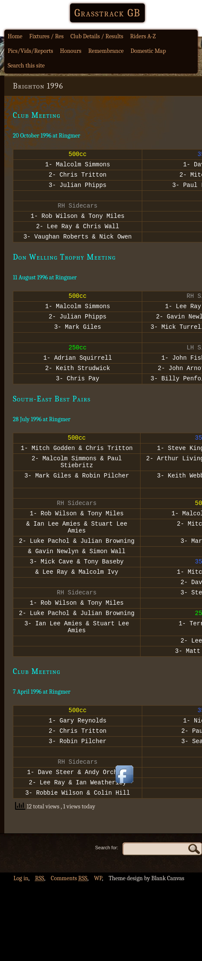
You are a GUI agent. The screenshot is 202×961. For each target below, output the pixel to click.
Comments (69, 942)
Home (15, 36)
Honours (71, 51)
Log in (20, 942)
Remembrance (106, 51)
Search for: (106, 912)
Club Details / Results (96, 36)
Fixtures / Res (46, 36)
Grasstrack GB (107, 13)
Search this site (26, 65)
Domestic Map (148, 51)
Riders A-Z (143, 36)
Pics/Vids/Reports (30, 51)
